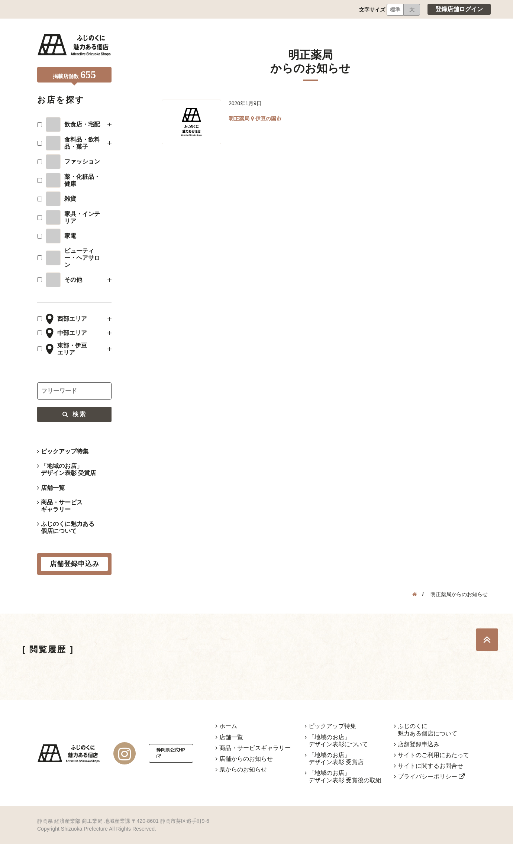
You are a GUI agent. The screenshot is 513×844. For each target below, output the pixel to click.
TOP (487, 639)
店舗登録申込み (418, 744)
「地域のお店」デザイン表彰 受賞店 (68, 469)
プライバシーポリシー (431, 776)
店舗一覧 (53, 488)
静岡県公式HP (171, 753)
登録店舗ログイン (459, 9)
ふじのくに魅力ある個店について (67, 527)
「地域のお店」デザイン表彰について (338, 740)
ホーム (228, 726)
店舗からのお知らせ (246, 759)
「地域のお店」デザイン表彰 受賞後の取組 (345, 776)
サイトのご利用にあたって (433, 755)
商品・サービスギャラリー (62, 505)
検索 (74, 414)
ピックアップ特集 (64, 451)
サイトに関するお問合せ (430, 766)
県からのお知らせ (243, 769)
